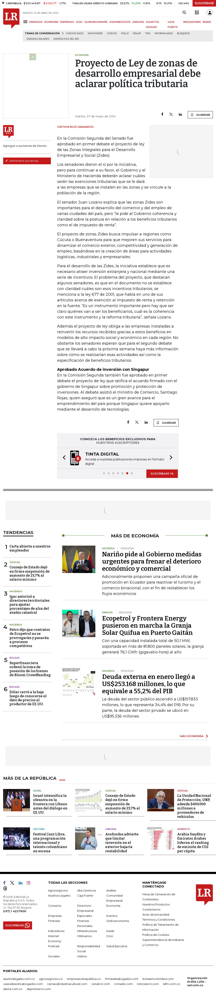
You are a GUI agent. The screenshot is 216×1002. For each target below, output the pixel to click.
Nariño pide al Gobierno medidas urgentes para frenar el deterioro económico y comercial (151, 561)
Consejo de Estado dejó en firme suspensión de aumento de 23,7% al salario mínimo (29, 573)
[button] (63, 458)
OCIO (79, 21)
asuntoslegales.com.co (19, 978)
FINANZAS (36, 21)
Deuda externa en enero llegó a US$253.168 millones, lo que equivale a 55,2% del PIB (148, 684)
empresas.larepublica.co (84, 978)
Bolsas (14, 657)
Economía (113, 905)
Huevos (112, 33)
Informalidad (164, 33)
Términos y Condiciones (158, 919)
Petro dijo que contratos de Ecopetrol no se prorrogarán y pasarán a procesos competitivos (29, 638)
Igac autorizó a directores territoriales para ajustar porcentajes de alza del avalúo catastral (29, 605)
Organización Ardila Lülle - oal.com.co (197, 981)
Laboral (111, 829)
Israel (37, 790)
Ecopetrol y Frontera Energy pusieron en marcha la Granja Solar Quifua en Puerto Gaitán (147, 626)
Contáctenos (151, 909)
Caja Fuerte (85, 895)
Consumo (54, 905)
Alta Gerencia (86, 890)
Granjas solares (38, 39)
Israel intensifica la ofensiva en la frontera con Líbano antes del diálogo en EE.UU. (50, 804)
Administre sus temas (21, 160)
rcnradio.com (123, 983)
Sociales (54, 956)
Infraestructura (87, 930)
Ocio (109, 935)
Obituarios (84, 935)
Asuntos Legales (59, 895)
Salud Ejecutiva (116, 946)
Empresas (55, 915)
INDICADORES (192, 21)
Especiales (84, 915)
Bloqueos (183, 33)
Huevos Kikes (75, 33)
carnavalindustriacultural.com (67, 983)
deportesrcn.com (39, 988)
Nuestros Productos (156, 904)
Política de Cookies (155, 934)
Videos (82, 956)
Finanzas (54, 920)
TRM (147, 33)
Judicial (14, 562)
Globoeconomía (117, 920)
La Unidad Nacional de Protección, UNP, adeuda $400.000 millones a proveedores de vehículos (194, 806)
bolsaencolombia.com (158, 978)
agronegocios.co (51, 978)
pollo (125, 33)
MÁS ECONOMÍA (191, 736)
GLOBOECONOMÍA (96, 21)
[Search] (184, 13)
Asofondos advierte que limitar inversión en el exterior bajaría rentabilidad (122, 842)
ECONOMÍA (51, 21)
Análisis (111, 890)
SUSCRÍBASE (204, 3)
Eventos (111, 915)
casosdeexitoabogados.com (23, 983)
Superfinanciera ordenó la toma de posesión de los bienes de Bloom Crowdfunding (30, 669)
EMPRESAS (67, 21)
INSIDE (207, 21)
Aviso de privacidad (155, 914)
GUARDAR (200, 114)
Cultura (39, 829)
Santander (95, 33)
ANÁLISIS (138, 21)
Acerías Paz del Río (66, 39)
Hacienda (15, 591)
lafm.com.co (171, 983)
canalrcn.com (100, 983)
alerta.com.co (12, 988)
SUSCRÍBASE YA (162, 473)
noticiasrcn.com (148, 983)
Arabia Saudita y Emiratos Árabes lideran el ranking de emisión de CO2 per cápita (193, 842)
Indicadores (56, 930)
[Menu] (26, 21)
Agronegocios (58, 890)
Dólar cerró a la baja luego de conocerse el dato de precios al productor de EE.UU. (28, 698)
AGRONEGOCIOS (120, 21)
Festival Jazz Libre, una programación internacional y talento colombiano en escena (50, 842)
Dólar (137, 33)
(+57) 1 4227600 (14, 911)
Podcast (53, 946)
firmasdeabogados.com (121, 978)
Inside (110, 930)
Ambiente (183, 829)
